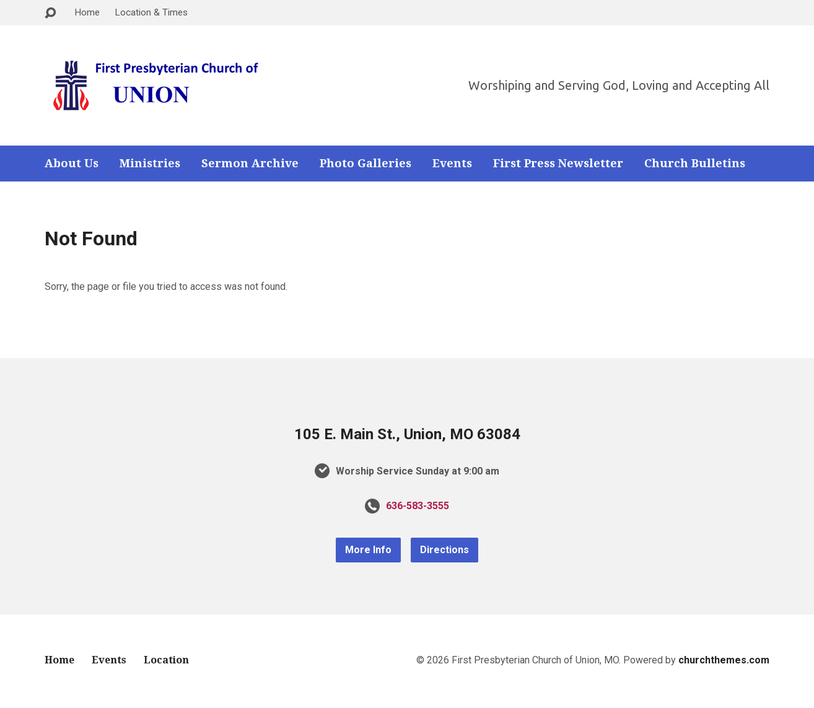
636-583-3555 (417, 506)
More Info (368, 550)
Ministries (150, 163)
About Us (71, 163)
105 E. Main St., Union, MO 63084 (407, 434)
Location (166, 660)
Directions (444, 550)
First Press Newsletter (558, 163)
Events (452, 163)
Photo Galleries (365, 163)
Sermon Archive (250, 163)
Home (87, 12)
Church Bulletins (694, 163)
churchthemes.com (723, 660)
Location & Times (151, 12)
